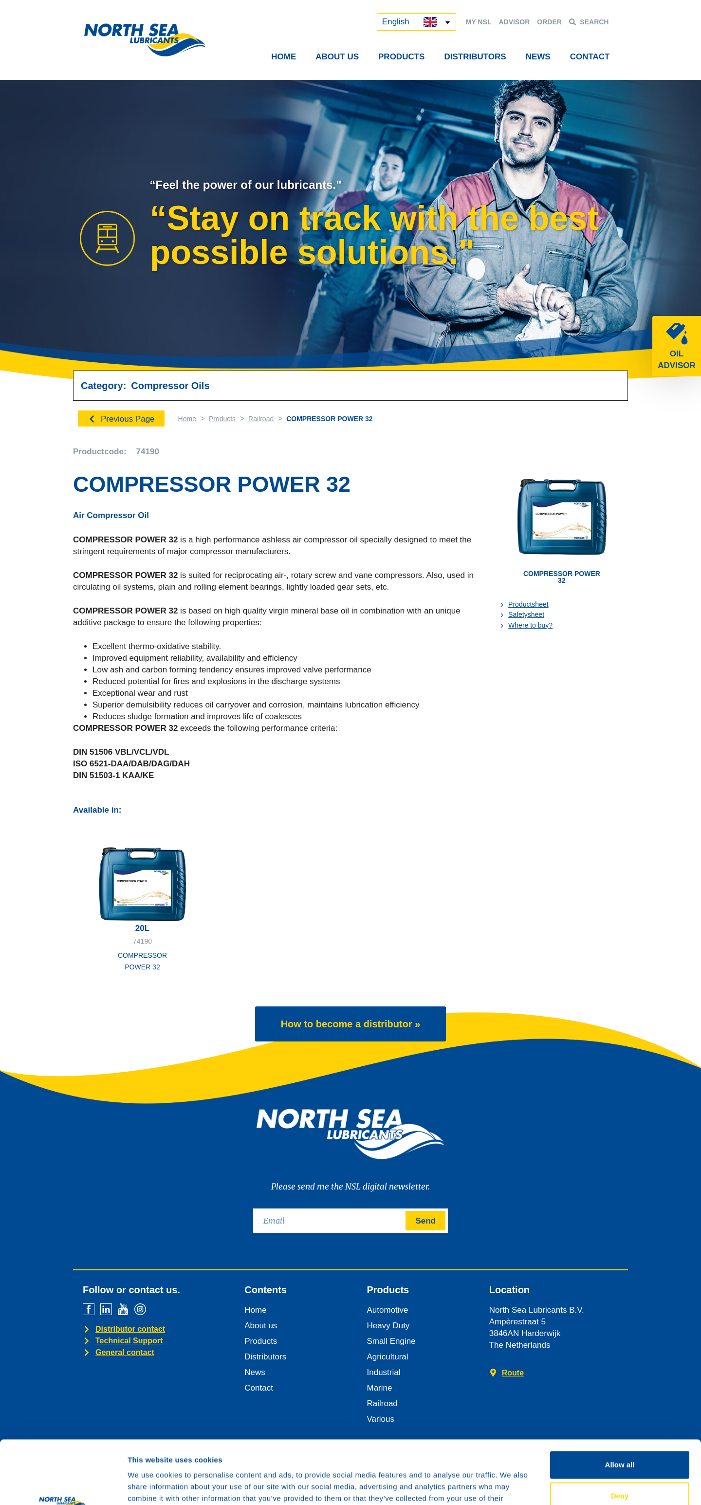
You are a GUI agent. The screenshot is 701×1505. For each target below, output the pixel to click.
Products (401, 56)
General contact (124, 1352)
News (538, 56)
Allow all (620, 1401)
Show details (511, 1486)
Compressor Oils (170, 385)
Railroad (261, 419)
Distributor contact (130, 1329)
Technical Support (129, 1341)
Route (513, 1373)
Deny (620, 1432)
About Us (337, 56)
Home (283, 56)
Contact (590, 56)
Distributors (475, 56)
